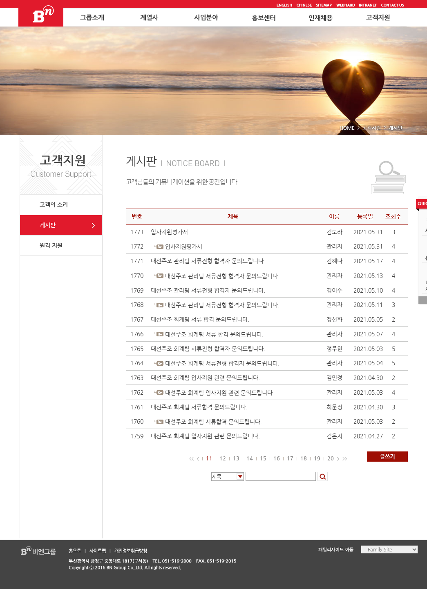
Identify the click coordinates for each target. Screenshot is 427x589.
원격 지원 (51, 245)
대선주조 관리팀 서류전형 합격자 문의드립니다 (221, 276)
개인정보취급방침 (130, 550)
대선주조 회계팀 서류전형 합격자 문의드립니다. (208, 348)
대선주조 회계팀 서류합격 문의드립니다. (199, 407)
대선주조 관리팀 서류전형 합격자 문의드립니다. (208, 261)
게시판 (48, 225)
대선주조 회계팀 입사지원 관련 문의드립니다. (205, 377)
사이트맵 (97, 550)
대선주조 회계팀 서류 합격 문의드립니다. (200, 319)
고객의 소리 (54, 204)
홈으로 (75, 550)
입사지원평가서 (169, 232)
